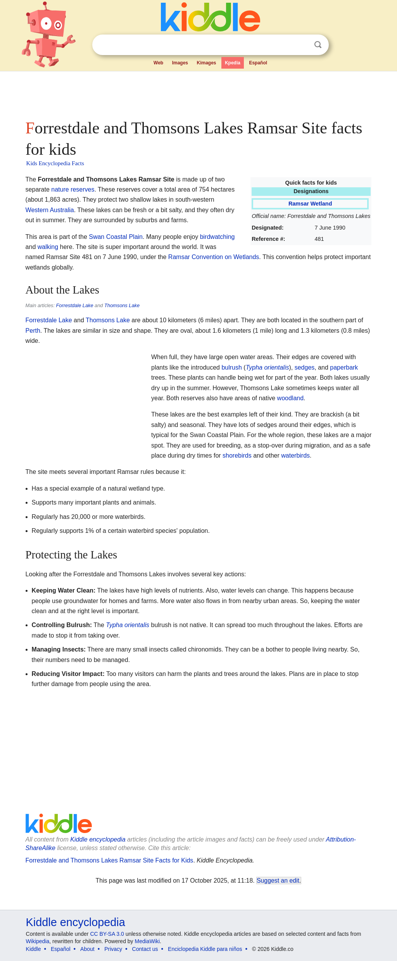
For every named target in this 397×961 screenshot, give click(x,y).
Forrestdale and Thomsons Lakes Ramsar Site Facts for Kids (109, 860)
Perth (33, 330)
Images (180, 63)
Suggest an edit (278, 880)
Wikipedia (38, 941)
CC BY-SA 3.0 (107, 934)
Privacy (113, 949)
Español (258, 63)
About (87, 949)
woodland (290, 398)
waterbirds (295, 455)
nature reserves (72, 189)
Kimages (206, 63)
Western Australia (50, 210)
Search (318, 45)
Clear (302, 45)
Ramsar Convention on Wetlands (213, 257)
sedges (305, 367)
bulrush (231, 367)
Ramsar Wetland (310, 203)
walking (48, 247)
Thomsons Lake (122, 305)
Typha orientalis (267, 367)
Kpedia (232, 63)
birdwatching (217, 236)
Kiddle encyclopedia (97, 839)
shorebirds (237, 455)
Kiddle (33, 949)
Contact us (145, 949)
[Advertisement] (198, 93)
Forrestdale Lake (74, 305)
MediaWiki (147, 941)
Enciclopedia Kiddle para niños (205, 949)
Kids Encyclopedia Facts (55, 163)
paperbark (344, 367)
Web (158, 63)
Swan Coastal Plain (116, 236)
